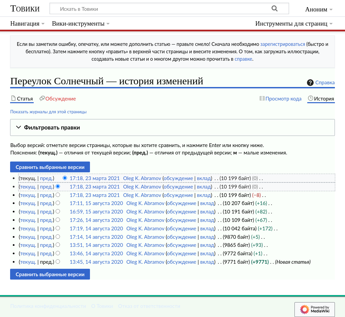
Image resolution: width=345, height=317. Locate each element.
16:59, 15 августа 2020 (96, 211)
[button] (172, 128)
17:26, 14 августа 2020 (96, 220)
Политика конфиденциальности (48, 306)
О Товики (102, 306)
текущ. (28, 186)
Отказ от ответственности (149, 306)
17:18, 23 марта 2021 (95, 178)
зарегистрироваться (282, 44)
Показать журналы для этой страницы (48, 111)
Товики (24, 8)
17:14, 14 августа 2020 (96, 237)
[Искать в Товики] (169, 8)
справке (243, 59)
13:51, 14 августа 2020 (96, 245)
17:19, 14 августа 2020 (96, 228)
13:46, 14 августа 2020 (96, 253)
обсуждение (178, 178)
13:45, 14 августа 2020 (96, 262)
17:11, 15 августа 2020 (96, 203)
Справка (320, 82)
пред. (46, 178)
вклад (204, 178)
